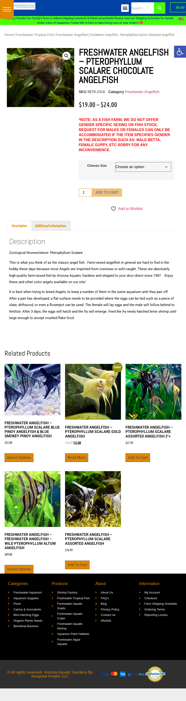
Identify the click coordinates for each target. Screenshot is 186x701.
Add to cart (107, 192)
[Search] (159, 8)
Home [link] (9, 35)
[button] (7, 9)
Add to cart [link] (138, 457)
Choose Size (97, 165)
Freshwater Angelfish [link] (72, 35)
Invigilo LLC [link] (58, 676)
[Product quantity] (85, 192)
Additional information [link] (50, 225)
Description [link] (19, 225)
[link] (180, 52)
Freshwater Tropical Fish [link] (35, 35)
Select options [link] (19, 457)
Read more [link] (77, 457)
